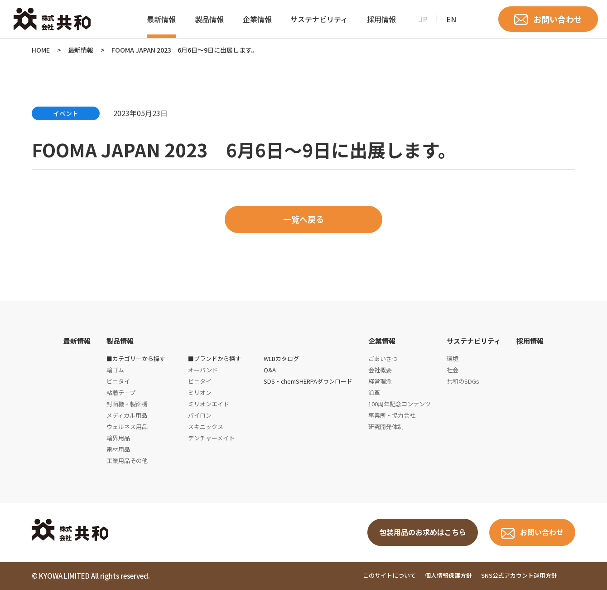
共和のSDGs (463, 381)
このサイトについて (389, 575)
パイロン (200, 415)
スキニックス (205, 426)
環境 (452, 358)
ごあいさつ (383, 358)
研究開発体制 (386, 426)
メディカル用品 (126, 415)
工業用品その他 (127, 460)
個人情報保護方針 (448, 575)
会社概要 (380, 370)
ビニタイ (118, 381)
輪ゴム (115, 370)
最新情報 (161, 19)
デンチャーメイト (211, 438)
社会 (452, 370)
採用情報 (381, 19)
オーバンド (203, 370)
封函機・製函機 (127, 404)
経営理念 (380, 381)
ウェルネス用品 (127, 426)
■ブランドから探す (214, 358)
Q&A (270, 370)
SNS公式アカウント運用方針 (519, 575)
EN (451, 19)
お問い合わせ (557, 19)
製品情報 (209, 19)
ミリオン (200, 392)
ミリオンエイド (208, 404)
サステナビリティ (319, 19)
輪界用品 (118, 438)
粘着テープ (120, 392)
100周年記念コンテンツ (399, 404)
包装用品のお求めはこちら (422, 532)
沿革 (374, 392)
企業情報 (257, 19)
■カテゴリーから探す (135, 358)
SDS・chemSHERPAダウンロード (308, 381)
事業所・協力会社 (391, 415)
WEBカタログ (281, 358)
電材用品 (118, 449)
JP (423, 19)
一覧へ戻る (303, 219)
